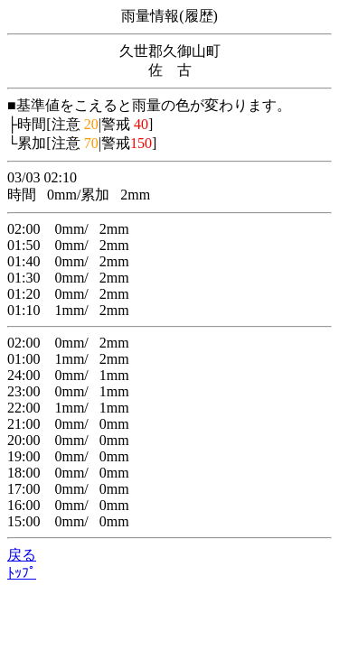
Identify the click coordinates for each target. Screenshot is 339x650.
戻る (21, 554)
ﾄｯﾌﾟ (21, 572)
